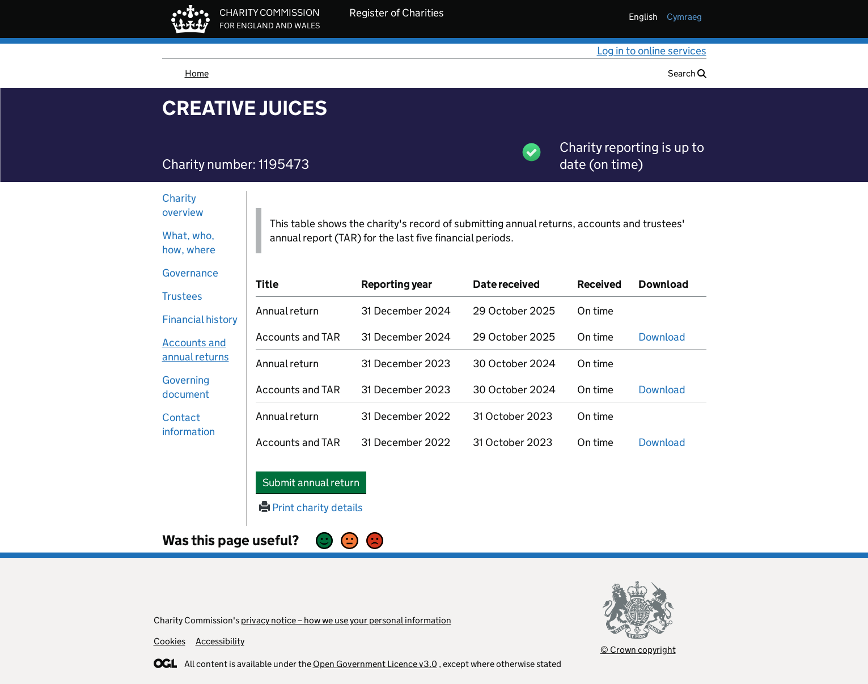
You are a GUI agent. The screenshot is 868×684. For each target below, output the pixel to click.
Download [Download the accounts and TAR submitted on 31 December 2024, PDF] (661, 336)
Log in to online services (651, 50)
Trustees (182, 296)
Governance (190, 272)
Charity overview (183, 205)
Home (197, 73)
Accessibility (220, 641)
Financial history (200, 319)
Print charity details (311, 507)
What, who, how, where (188, 242)
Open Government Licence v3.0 (375, 663)
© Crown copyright (638, 649)
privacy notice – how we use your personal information (346, 620)
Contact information (188, 424)
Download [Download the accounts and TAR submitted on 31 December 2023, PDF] (661, 389)
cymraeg (684, 16)
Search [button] (687, 73)
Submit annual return (314, 482)
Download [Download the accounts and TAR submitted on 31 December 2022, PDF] (661, 442)
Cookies (169, 641)
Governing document (185, 387)
